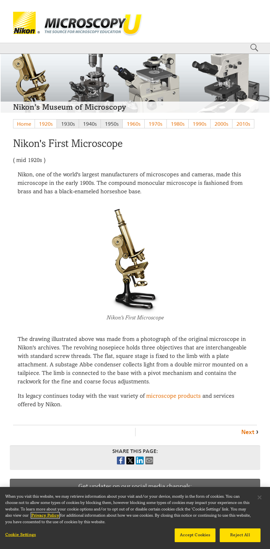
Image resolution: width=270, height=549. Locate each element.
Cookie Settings (20, 538)
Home (24, 124)
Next (247, 431)
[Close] (259, 500)
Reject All (240, 538)
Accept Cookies (195, 538)
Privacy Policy (45, 519)
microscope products (173, 396)
